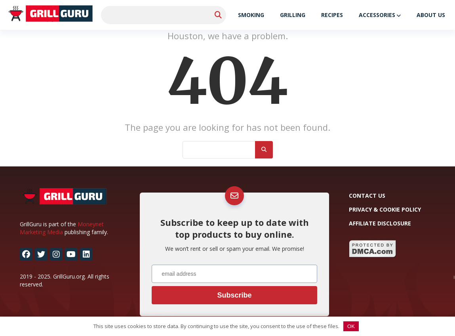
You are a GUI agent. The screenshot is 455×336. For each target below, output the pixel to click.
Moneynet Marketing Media (62, 228)
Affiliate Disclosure (380, 223)
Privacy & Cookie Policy (385, 209)
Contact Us (367, 195)
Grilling (292, 15)
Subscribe (234, 295)
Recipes (332, 15)
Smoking (251, 15)
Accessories (377, 15)
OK (351, 326)
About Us (431, 15)
